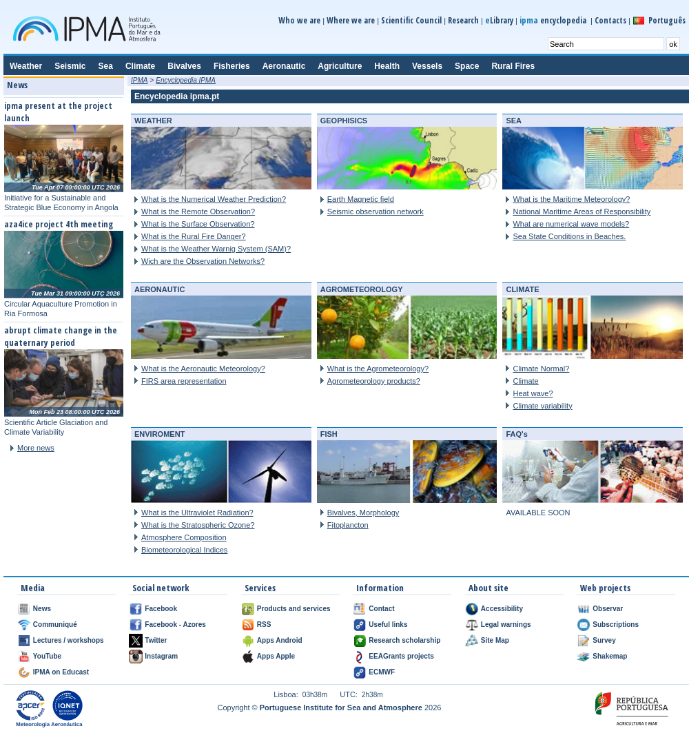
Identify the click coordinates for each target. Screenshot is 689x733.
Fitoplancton (348, 525)
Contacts (610, 20)
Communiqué (55, 624)
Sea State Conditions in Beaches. (569, 236)
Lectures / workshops (68, 640)
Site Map (495, 640)
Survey (604, 640)
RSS (264, 624)
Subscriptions (616, 624)
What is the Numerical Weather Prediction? (213, 199)
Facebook (161, 608)
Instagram (161, 656)
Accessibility (502, 608)
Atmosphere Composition (184, 537)
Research (463, 20)
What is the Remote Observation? (198, 211)
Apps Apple (276, 656)
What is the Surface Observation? (197, 224)
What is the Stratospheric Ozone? (197, 525)
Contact (381, 608)
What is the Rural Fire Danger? (193, 236)
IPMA (139, 80)
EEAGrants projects (401, 656)
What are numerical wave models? (571, 224)
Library (499, 20)
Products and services (294, 608)
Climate (525, 381)
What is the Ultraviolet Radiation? (197, 512)
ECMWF (382, 672)
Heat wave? (533, 393)
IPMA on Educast (61, 672)
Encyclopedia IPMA (186, 80)
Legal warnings (506, 624)
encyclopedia (554, 20)
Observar (608, 608)
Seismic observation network (375, 211)
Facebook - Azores (175, 624)
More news (35, 448)
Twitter (156, 640)
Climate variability (542, 406)
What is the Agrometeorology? (378, 368)
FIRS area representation (184, 381)
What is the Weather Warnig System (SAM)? (216, 249)
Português (667, 20)
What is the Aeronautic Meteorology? (203, 368)
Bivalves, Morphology (363, 512)
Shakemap (610, 656)
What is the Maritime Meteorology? (571, 199)
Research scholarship (404, 640)
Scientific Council (411, 20)
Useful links (388, 624)
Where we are (351, 20)
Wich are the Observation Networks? (203, 261)
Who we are (299, 20)
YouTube (47, 656)
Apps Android (279, 640)
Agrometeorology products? (373, 381)
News (42, 608)
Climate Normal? (541, 368)
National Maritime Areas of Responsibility (581, 211)
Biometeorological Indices (184, 550)
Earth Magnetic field (360, 199)
